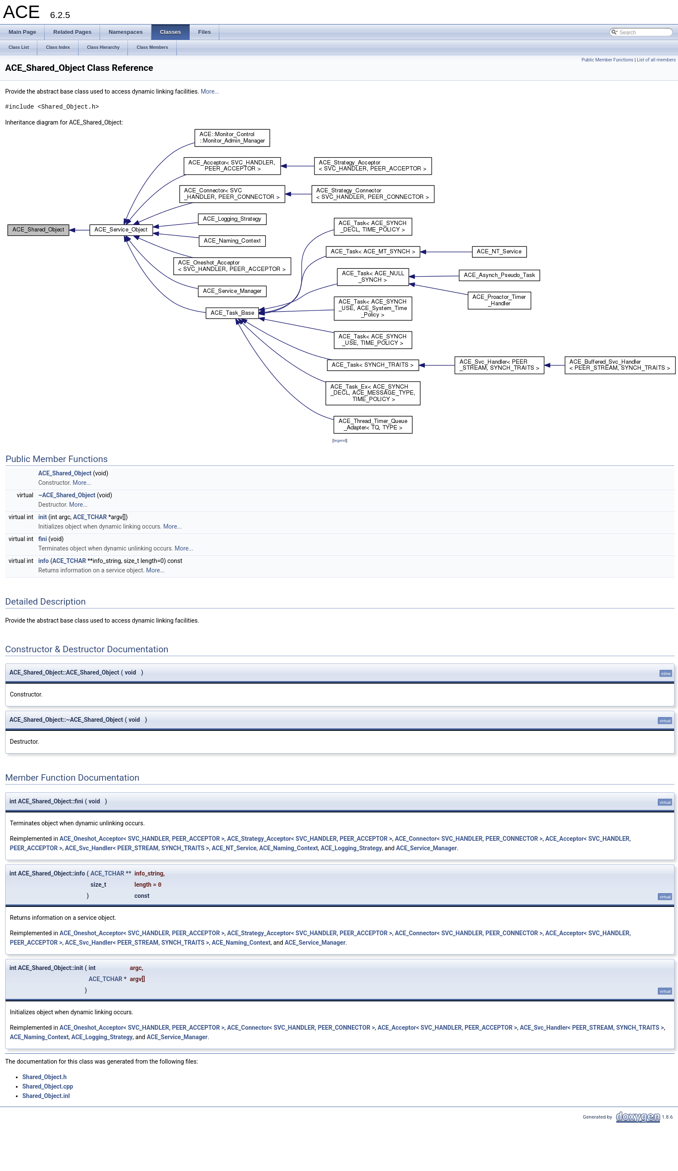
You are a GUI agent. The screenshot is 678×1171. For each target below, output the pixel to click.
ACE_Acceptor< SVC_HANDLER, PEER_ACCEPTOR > (447, 1027)
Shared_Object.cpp (47, 1086)
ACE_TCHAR (90, 517)
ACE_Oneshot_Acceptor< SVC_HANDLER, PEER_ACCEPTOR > (142, 838)
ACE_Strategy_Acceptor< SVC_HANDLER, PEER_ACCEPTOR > (309, 838)
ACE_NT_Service (234, 848)
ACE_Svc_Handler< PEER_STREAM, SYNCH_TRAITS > (137, 848)
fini (42, 538)
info (43, 560)
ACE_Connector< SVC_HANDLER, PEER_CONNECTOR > (468, 838)
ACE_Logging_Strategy (351, 848)
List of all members (656, 60)
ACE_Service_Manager (426, 848)
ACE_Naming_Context (288, 848)
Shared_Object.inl (46, 1095)
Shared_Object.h (44, 1077)
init (42, 517)
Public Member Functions (607, 60)
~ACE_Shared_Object (66, 495)
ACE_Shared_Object (64, 473)
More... (210, 91)
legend (339, 440)
